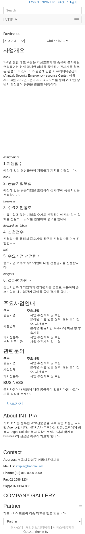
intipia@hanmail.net (29, 466)
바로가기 (15, 403)
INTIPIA (10, 19)
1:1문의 (72, 2)
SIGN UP (48, 2)
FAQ (61, 2)
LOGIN (34, 2)
